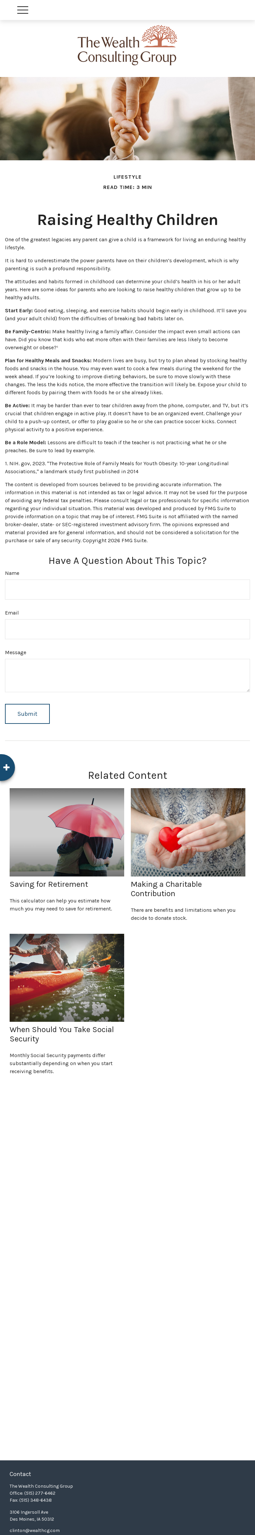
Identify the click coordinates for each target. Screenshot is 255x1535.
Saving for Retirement (49, 884)
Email (12, 613)
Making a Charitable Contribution (166, 888)
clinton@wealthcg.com (35, 1530)
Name (12, 573)
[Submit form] (27, 714)
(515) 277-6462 (39, 1493)
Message (15, 652)
